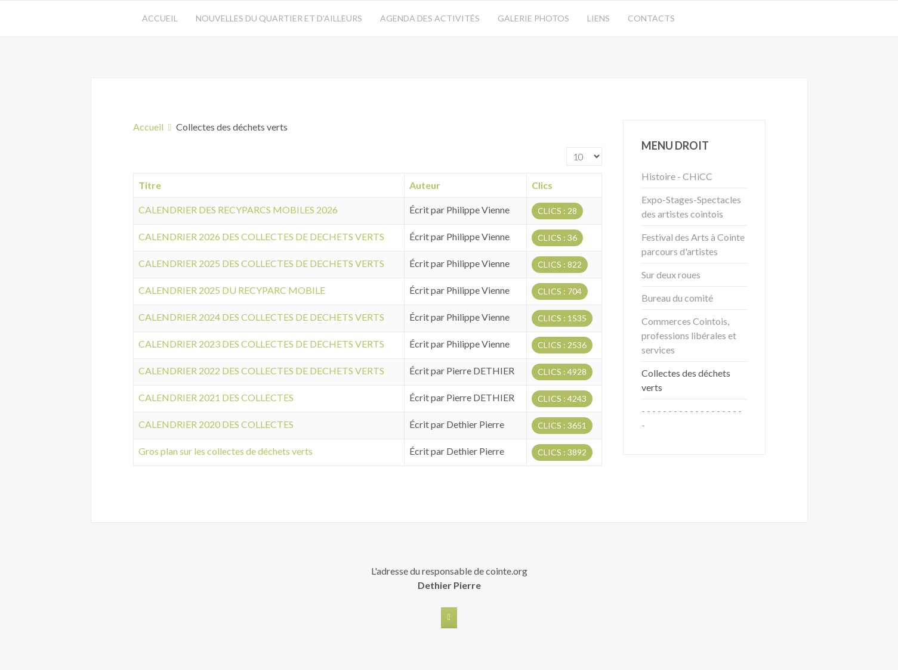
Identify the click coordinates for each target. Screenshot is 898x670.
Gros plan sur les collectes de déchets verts (225, 451)
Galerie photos (533, 18)
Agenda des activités (430, 18)
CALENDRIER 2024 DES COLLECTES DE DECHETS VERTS (261, 316)
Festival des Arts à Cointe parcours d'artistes (693, 244)
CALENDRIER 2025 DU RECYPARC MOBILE (231, 290)
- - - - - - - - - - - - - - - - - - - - (691, 417)
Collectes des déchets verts (685, 380)
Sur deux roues (670, 274)
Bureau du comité (677, 297)
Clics (542, 185)
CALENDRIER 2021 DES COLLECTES (216, 397)
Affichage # (566, 147)
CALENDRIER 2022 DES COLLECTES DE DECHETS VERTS (261, 370)
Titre (149, 185)
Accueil (160, 18)
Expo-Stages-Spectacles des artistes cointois (691, 206)
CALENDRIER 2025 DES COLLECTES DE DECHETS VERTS (261, 263)
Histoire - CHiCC (676, 176)
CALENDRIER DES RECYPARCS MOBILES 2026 (238, 209)
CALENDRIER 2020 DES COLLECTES (216, 424)
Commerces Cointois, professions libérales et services (688, 335)
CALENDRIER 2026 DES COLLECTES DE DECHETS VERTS (261, 236)
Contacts (651, 18)
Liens (598, 18)
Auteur (424, 185)
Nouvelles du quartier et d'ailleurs (279, 18)
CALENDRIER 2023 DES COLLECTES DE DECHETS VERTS (261, 343)
